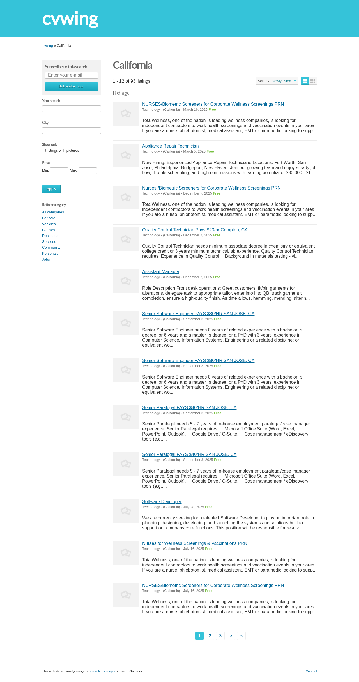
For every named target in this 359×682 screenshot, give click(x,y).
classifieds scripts (102, 671)
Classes (48, 230)
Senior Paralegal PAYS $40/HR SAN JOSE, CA (189, 407)
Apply (51, 189)
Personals (50, 253)
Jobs (46, 259)
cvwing (70, 18)
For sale (48, 218)
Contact (311, 671)
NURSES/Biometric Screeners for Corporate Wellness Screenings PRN (213, 104)
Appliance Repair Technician (170, 146)
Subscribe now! (72, 86)
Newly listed (281, 81)
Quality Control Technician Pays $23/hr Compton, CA (195, 229)
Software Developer (162, 501)
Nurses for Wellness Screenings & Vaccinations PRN (194, 543)
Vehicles (49, 224)
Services (49, 241)
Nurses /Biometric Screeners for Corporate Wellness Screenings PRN (211, 188)
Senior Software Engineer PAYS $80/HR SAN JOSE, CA (198, 313)
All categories (53, 212)
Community (51, 247)
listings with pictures (63, 151)
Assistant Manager (161, 271)
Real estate (51, 236)
